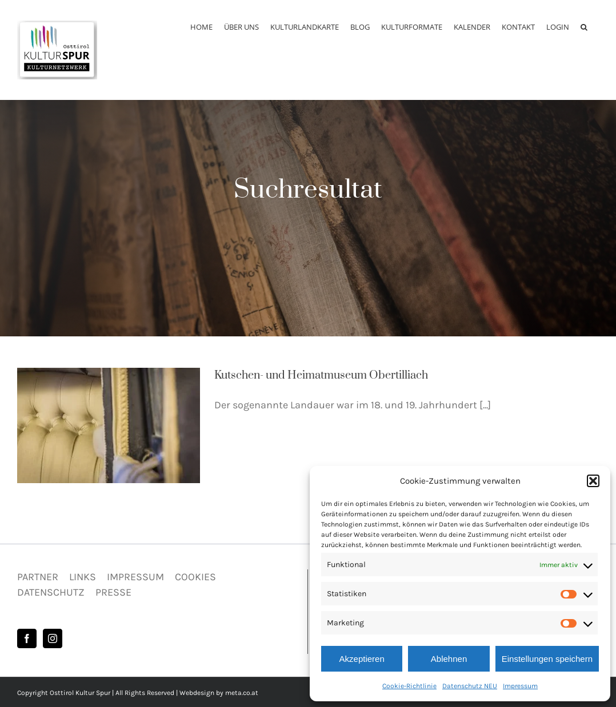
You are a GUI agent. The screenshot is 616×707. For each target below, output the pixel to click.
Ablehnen (449, 659)
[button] (593, 481)
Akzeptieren (362, 659)
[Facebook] (27, 638)
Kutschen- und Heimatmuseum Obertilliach (321, 375)
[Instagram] (52, 638)
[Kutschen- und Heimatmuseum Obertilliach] (108, 425)
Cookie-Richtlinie (409, 686)
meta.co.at (241, 693)
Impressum (520, 686)
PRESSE (113, 592)
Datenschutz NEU (469, 686)
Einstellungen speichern (547, 659)
